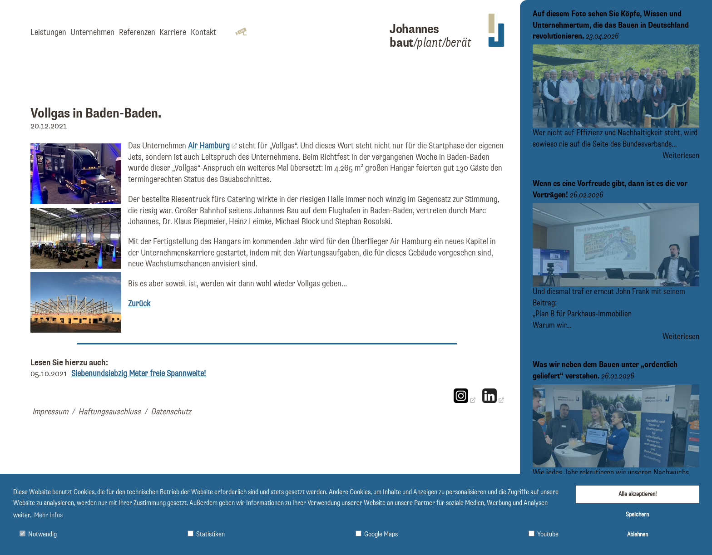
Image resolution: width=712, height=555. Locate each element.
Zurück (139, 304)
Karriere (172, 32)
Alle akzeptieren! (637, 494)
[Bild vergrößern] (75, 201)
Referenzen (137, 32)
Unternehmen (92, 32)
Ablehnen (637, 534)
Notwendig (38, 534)
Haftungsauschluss (109, 412)
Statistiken (206, 534)
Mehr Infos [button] (48, 515)
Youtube (544, 534)
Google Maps (377, 534)
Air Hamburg (209, 146)
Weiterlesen (681, 156)
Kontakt (203, 32)
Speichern (637, 514)
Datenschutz (171, 412)
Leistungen (48, 32)
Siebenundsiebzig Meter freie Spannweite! (138, 373)
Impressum (50, 412)
